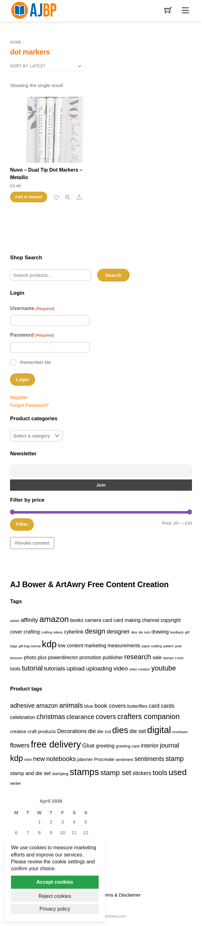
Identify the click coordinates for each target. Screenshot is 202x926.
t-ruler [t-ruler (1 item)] (179, 658)
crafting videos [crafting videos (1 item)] (52, 632)
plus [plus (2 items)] (42, 657)
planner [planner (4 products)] (85, 759)
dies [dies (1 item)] (134, 632)
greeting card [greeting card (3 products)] (128, 746)
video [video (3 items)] (120, 668)
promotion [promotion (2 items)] (90, 657)
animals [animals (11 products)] (71, 705)
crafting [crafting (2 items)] (31, 631)
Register (19, 397)
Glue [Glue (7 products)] (88, 745)
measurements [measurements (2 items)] (123, 645)
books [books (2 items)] (76, 620)
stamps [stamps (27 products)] (84, 772)
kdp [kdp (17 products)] (16, 758)
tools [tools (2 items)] (15, 668)
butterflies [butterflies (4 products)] (137, 706)
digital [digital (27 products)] (159, 730)
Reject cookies (55, 896)
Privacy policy (54, 909)
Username (32, 309)
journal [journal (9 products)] (169, 745)
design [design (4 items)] (95, 631)
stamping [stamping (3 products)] (60, 773)
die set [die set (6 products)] (138, 731)
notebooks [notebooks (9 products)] (61, 758)
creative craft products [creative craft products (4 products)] (33, 731)
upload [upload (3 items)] (75, 668)
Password (32, 335)
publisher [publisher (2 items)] (113, 657)
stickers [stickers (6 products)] (141, 773)
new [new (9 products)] (39, 758)
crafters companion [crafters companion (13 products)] (148, 716)
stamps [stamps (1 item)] (168, 658)
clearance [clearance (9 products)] (80, 716)
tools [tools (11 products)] (160, 773)
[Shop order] (47, 66)
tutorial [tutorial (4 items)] (32, 668)
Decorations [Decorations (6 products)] (72, 731)
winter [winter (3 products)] (15, 783)
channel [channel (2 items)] (150, 620)
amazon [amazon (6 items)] (54, 619)
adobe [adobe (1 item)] (14, 621)
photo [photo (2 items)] (30, 657)
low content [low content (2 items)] (70, 645)
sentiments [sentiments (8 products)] (149, 758)
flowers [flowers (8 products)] (19, 745)
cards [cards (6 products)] (167, 706)
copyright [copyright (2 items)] (171, 620)
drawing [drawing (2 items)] (159, 631)
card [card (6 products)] (154, 706)
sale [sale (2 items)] (157, 657)
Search (113, 275)
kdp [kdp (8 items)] (49, 644)
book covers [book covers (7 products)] (110, 705)
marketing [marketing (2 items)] (95, 645)
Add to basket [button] (29, 196)
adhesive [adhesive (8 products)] (22, 705)
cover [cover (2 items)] (16, 631)
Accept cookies (54, 882)
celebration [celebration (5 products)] (22, 717)
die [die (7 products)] (92, 731)
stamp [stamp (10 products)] (174, 759)
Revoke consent (32, 543)
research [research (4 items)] (137, 657)
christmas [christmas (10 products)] (51, 717)
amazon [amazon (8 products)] (47, 705)
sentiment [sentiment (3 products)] (124, 759)
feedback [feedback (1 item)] (177, 632)
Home (15, 42)
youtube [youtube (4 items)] (163, 668)
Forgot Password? (29, 405)
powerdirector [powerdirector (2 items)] (63, 657)
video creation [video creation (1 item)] (139, 669)
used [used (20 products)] (177, 772)
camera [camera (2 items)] (93, 620)
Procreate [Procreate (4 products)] (104, 759)
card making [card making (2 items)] (127, 620)
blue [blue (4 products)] (88, 706)
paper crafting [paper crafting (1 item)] (152, 646)
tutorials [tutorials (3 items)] (54, 668)
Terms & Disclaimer (121, 895)
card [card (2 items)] (107, 620)
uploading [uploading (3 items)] (99, 668)
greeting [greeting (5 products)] (105, 745)
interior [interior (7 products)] (149, 745)
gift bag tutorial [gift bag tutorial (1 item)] (30, 646)
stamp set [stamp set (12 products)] (116, 772)
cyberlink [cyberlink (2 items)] (73, 631)
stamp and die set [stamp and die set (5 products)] (30, 773)
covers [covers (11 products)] (106, 717)
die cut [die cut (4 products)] (104, 731)
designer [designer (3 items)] (118, 631)
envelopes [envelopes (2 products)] (180, 732)
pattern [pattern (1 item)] (168, 646)
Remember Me (35, 362)
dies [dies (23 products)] (120, 730)
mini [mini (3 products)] (28, 759)
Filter (22, 524)
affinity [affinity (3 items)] (29, 620)
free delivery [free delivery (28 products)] (56, 744)
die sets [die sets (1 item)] (144, 632)
